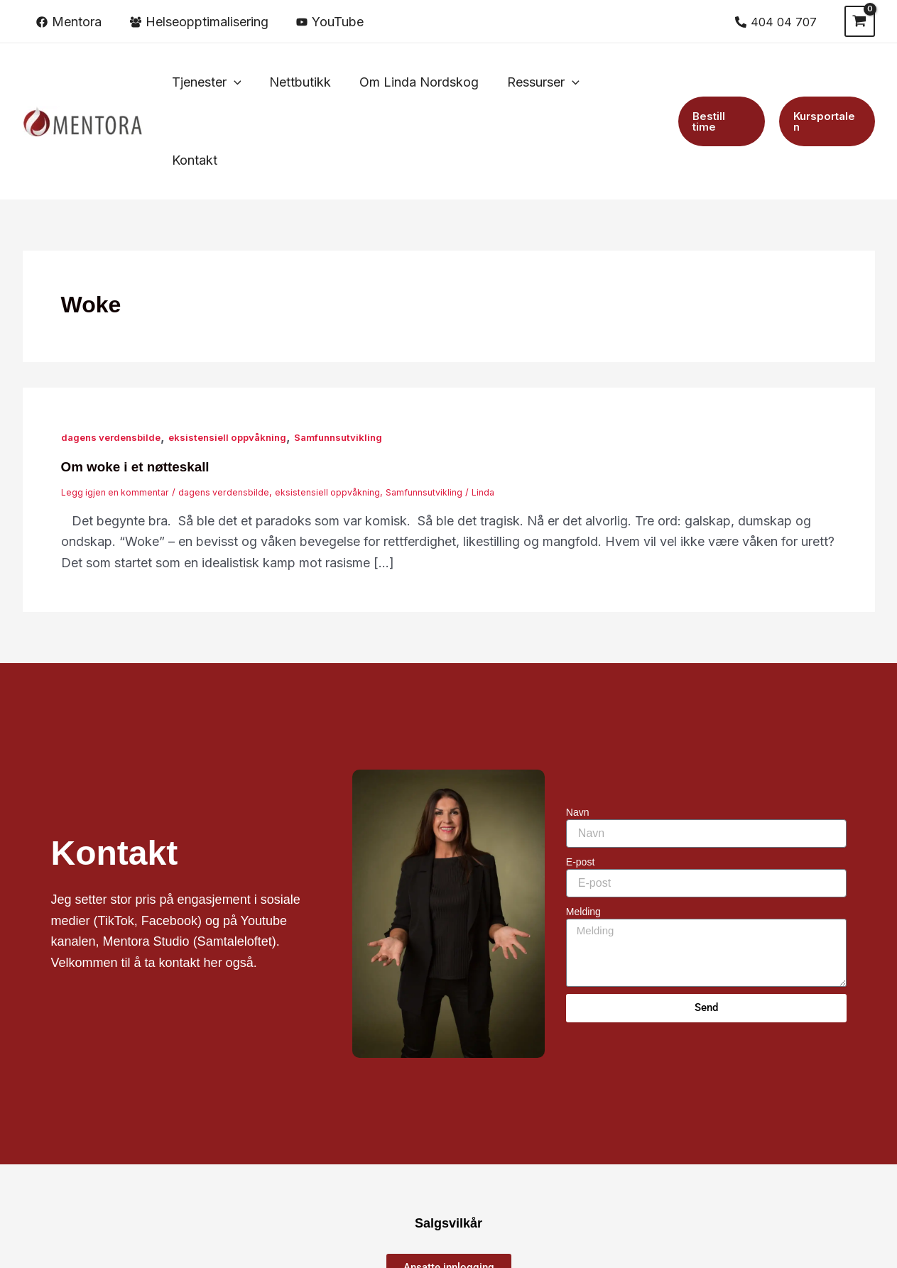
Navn (577, 734)
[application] (241, 82)
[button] (213, 82)
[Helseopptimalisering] (198, 22)
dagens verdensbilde (114, 359)
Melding (583, 833)
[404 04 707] (776, 22)
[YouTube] (330, 22)
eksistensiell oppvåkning (237, 359)
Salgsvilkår (448, 1145)
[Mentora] (69, 22)
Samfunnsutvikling (355, 359)
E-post (580, 783)
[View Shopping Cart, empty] (859, 21)
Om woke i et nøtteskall (140, 388)
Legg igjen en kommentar (117, 414)
